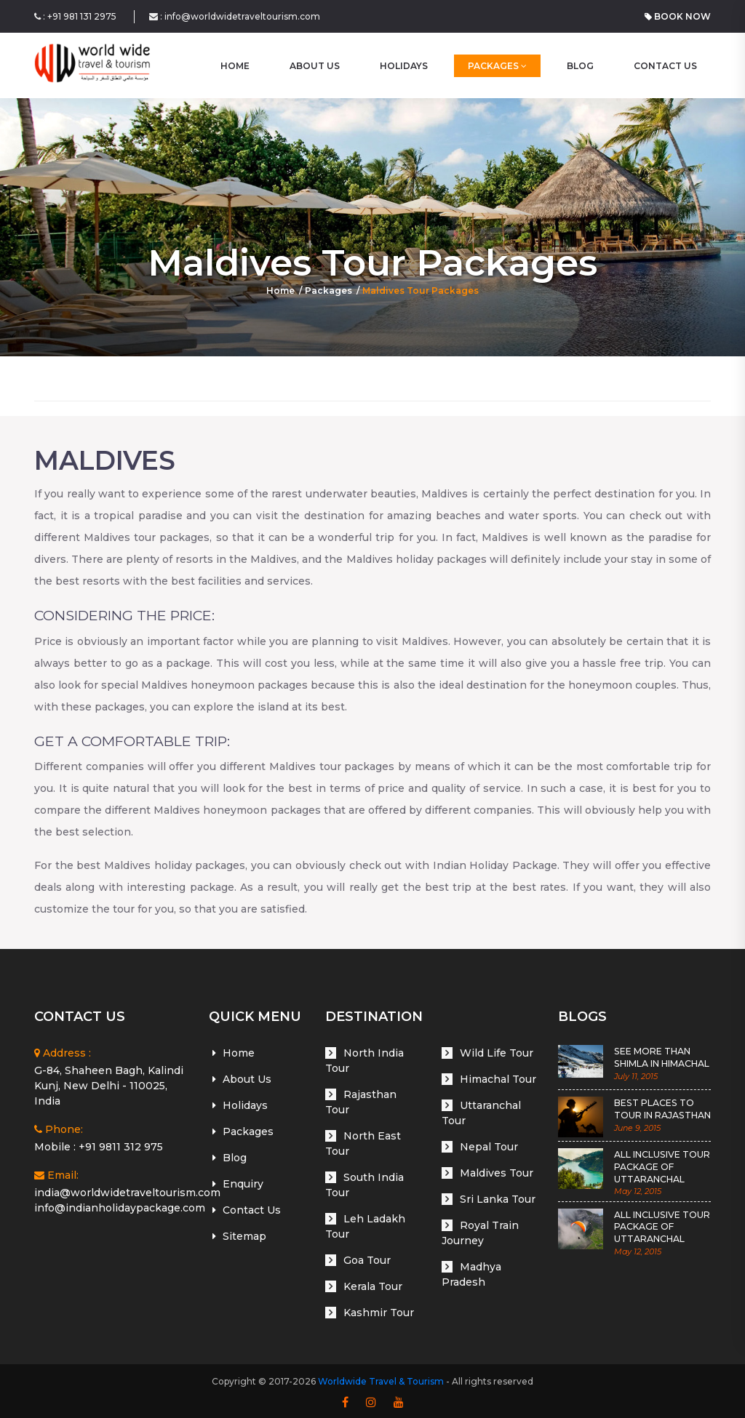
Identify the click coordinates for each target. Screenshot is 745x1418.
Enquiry (243, 1183)
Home (280, 290)
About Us (315, 65)
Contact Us (665, 65)
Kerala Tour (372, 1286)
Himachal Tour (498, 1079)
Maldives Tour (496, 1172)
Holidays (404, 65)
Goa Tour (367, 1260)
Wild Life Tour (496, 1053)
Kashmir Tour (378, 1312)
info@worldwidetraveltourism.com (242, 16)
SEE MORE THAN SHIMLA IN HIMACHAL (661, 1057)
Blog (580, 65)
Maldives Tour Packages (420, 290)
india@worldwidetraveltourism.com (127, 1192)
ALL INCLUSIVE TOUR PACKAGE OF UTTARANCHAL (661, 1167)
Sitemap (244, 1236)
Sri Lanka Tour (497, 1199)
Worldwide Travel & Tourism (381, 1381)
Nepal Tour (489, 1146)
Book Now (678, 16)
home (235, 65)
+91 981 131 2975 (81, 16)
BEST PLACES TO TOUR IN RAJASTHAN (662, 1109)
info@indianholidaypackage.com (119, 1207)
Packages (497, 65)
